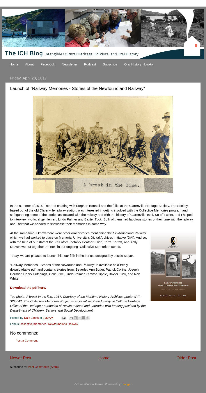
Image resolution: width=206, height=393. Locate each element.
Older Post (186, 358)
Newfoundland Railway (63, 324)
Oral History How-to (138, 64)
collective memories (33, 324)
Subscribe (110, 64)
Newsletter (69, 64)
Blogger (126, 384)
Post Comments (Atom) (43, 366)
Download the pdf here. (28, 287)
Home (14, 64)
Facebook (48, 64)
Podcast (90, 64)
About (29, 64)
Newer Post (20, 358)
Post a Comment (27, 340)
